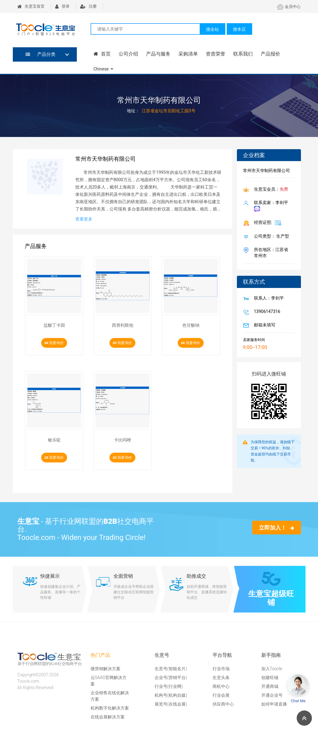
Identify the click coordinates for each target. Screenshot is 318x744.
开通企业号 (272, 695)
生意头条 (221, 677)
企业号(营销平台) (171, 677)
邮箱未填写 (263, 325)
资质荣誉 (215, 54)
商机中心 (221, 686)
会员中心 (289, 6)
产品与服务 (158, 54)
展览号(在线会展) (171, 704)
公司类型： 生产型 (270, 237)
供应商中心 (223, 704)
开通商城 (269, 686)
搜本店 (239, 29)
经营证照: (267, 222)
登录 (62, 6)
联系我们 (242, 54)
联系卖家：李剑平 (270, 206)
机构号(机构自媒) (171, 695)
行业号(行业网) (169, 686)
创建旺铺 (269, 677)
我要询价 (54, 343)
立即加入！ (276, 527)
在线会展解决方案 (108, 716)
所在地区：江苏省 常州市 (270, 252)
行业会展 (221, 695)
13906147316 (266, 312)
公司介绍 (128, 54)
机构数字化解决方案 (110, 708)
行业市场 (221, 668)
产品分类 (41, 54)
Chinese (101, 68)
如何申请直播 (274, 704)
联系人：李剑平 (268, 299)
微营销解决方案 (105, 668)
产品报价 (270, 54)
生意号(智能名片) (171, 668)
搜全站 (212, 29)
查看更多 (83, 219)
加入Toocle (271, 668)
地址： (133, 110)
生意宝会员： (270, 190)
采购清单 (188, 54)
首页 (102, 54)
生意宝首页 (31, 6)
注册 (88, 6)
